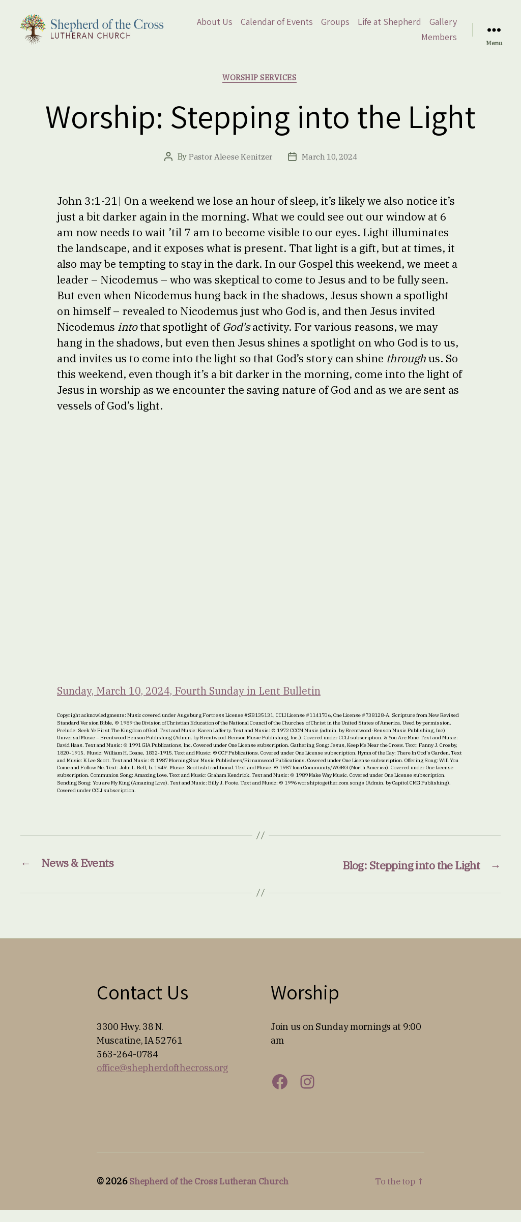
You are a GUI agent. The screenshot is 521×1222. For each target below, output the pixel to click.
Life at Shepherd (425, 27)
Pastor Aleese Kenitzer (229, 169)
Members (439, 42)
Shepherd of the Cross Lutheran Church (214, 1193)
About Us (250, 27)
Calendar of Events (312, 27)
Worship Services (260, 90)
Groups (371, 27)
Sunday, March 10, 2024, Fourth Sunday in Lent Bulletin (199, 703)
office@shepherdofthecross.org (162, 1080)
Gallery (399, 42)
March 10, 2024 (330, 169)
